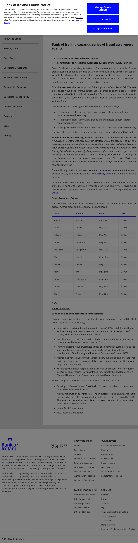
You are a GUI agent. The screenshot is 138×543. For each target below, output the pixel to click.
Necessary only (103, 16)
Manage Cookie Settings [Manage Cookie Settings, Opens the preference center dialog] (103, 5)
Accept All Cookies (102, 25)
